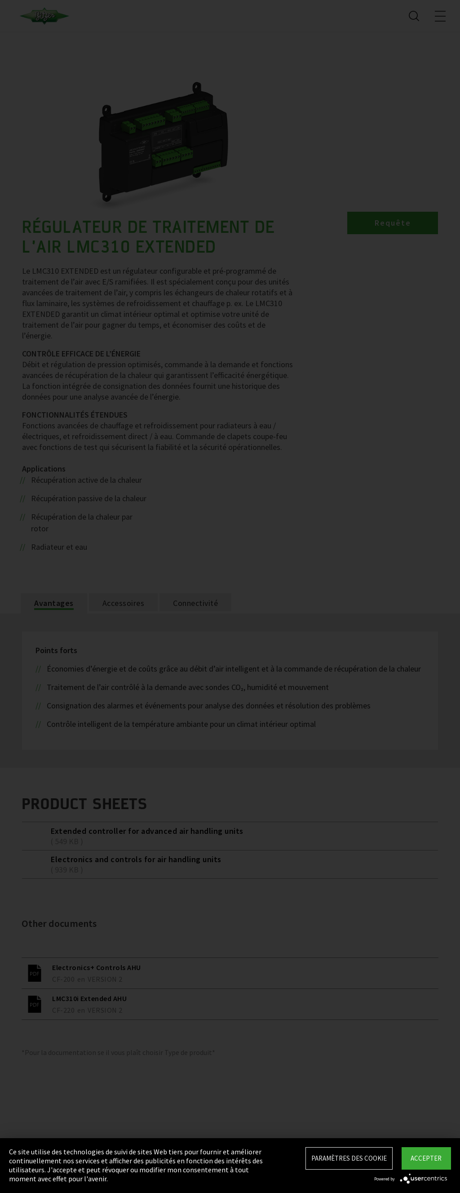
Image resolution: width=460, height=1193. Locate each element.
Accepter (426, 1158)
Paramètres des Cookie (349, 1158)
